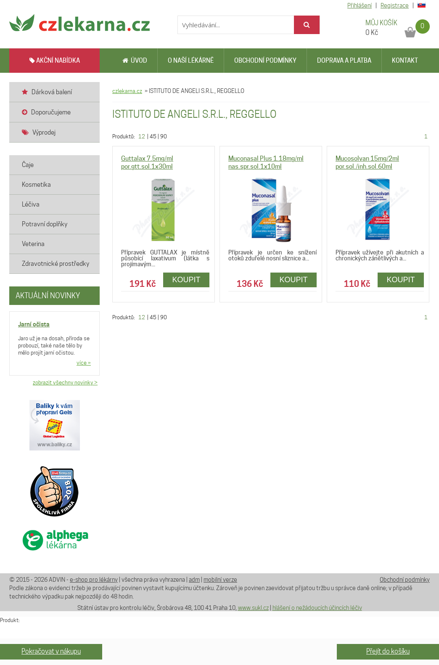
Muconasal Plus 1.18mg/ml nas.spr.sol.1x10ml (266, 162)
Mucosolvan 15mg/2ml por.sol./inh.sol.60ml (367, 162)
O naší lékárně (191, 60)
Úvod (134, 60)
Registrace (395, 5)
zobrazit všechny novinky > (65, 382)
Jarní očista (34, 324)
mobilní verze (220, 579)
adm (194, 579)
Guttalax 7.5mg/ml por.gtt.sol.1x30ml (147, 162)
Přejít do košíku (388, 651)
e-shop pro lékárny (94, 579)
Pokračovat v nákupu (51, 651)
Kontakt (405, 60)
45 (153, 136)
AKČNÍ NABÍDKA (54, 60)
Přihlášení (359, 5)
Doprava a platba (344, 60)
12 (141, 136)
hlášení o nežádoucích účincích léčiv (317, 607)
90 (163, 136)
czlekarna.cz (127, 90)
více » (84, 362)
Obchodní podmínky (265, 60)
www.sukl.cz (253, 607)
